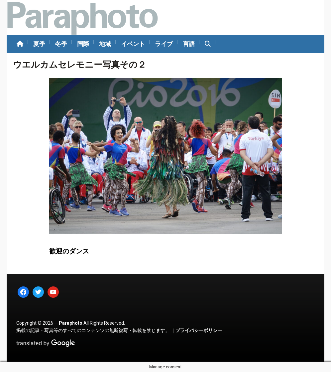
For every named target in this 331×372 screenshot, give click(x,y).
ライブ (164, 43)
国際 (83, 43)
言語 (189, 43)
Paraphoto (70, 323)
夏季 (39, 43)
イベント (133, 43)
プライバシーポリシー (198, 330)
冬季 (61, 43)
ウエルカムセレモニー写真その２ (79, 65)
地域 (105, 43)
